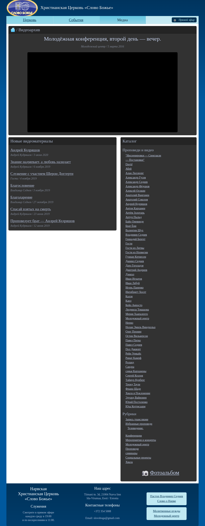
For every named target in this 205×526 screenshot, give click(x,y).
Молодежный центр (137, 318)
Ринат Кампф (133, 358)
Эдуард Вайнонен (136, 397)
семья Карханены (136, 371)
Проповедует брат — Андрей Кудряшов (42, 221)
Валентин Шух (134, 230)
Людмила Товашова (137, 309)
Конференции (134, 435)
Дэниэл (130, 274)
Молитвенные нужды (166, 511)
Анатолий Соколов (137, 199)
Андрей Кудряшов (25, 150)
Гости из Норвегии (137, 252)
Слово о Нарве (166, 501)
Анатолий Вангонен (137, 195)
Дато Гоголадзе (135, 265)
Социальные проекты (138, 457)
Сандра (130, 366)
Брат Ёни (131, 225)
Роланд (130, 362)
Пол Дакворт (133, 349)
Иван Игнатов (134, 278)
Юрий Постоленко (137, 402)
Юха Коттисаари (135, 406)
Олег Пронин (133, 331)
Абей (129, 168)
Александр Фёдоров (138, 186)
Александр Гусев (136, 177)
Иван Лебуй (133, 283)
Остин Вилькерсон (137, 336)
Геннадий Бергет (135, 239)
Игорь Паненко (135, 287)
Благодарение (21, 197)
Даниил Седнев (135, 261)
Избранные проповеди (139, 423)
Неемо (129, 322)
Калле (129, 296)
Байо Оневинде (135, 221)
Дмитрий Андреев (136, 270)
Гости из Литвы (135, 247)
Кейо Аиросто (134, 305)
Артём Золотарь (135, 212)
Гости (129, 243)
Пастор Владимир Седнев (166, 496)
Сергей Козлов (134, 375)
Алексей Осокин (135, 190)
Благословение (22, 185)
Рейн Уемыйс (133, 353)
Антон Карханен (135, 208)
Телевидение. (136, 428)
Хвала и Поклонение (138, 393)
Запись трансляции (137, 419)
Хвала (129, 462)
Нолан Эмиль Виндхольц (140, 327)
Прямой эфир (184, 19)
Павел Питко (133, 340)
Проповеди (132, 448)
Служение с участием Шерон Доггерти (41, 173)
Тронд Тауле (133, 384)
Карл (128, 300)
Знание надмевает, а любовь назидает (40, 162)
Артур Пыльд (134, 217)
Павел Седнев (134, 344)
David (129, 164)
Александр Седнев (137, 181)
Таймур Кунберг (135, 380)
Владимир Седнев (136, 234)
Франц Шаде (133, 388)
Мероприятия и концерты (141, 440)
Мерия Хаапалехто (137, 314)
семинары (131, 453)
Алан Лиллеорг (135, 173)
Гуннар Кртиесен (136, 256)
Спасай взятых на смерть (30, 209)
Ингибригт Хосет (136, 292)
